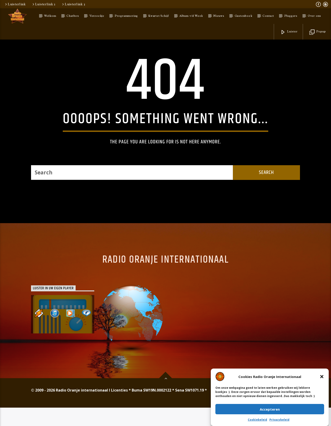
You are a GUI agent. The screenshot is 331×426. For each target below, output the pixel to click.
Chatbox (72, 16)
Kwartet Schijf (158, 16)
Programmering (126, 16)
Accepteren (270, 409)
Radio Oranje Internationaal (165, 336)
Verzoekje (96, 16)
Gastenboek (243, 16)
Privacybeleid (279, 420)
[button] (322, 377)
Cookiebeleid (257, 420)
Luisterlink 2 (43, 4)
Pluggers (290, 16)
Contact (268, 16)
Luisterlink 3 (73, 4)
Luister (289, 32)
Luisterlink (15, 4)
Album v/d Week (191, 16)
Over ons (314, 16)
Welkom (50, 16)
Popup (317, 32)
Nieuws (218, 16)
